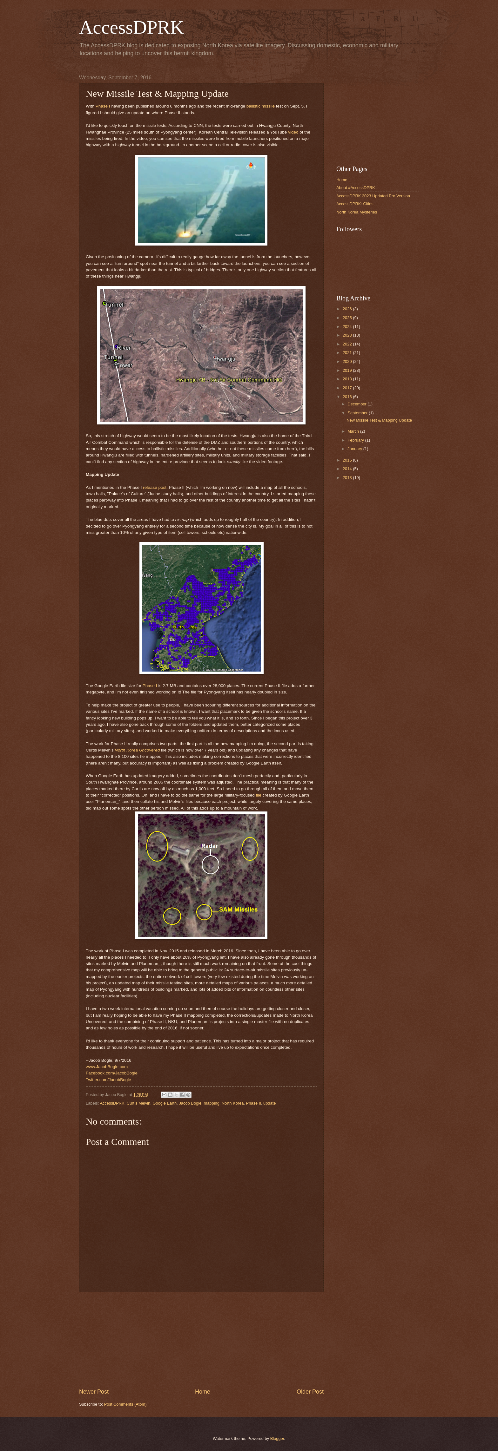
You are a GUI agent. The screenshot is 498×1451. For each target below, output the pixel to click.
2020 (348, 361)
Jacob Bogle (190, 1103)
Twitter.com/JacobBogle (108, 1079)
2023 (348, 335)
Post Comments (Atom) (125, 1404)
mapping (211, 1103)
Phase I (103, 106)
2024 (348, 326)
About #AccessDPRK (355, 187)
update (269, 1103)
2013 (348, 477)
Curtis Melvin (138, 1103)
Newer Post (94, 1392)
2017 (348, 387)
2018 (348, 379)
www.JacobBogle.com (107, 1066)
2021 (348, 352)
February (356, 440)
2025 (348, 317)
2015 (348, 460)
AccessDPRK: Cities (355, 203)
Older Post (310, 1392)
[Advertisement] (201, 1340)
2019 (348, 370)
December (357, 404)
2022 (348, 344)
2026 (348, 308)
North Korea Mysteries (356, 212)
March (353, 431)
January (355, 448)
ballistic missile (260, 106)
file (258, 795)
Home (202, 1392)
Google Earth (164, 1103)
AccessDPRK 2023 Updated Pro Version (373, 196)
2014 (348, 468)
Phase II (253, 1103)
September (358, 412)
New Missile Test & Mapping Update (379, 420)
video (293, 132)
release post (154, 487)
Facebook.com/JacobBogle (112, 1073)
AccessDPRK (131, 27)
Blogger (277, 1438)
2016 (348, 396)
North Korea (233, 1103)
